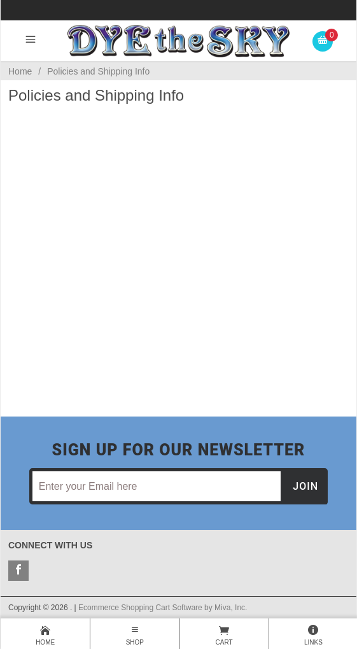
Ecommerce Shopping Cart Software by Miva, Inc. (162, 607)
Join (305, 486)
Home (20, 71)
